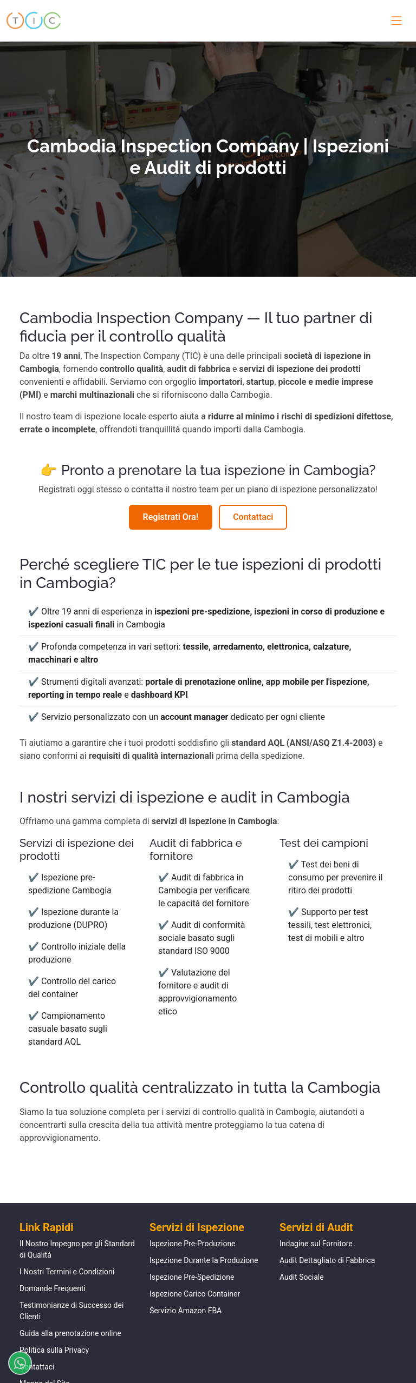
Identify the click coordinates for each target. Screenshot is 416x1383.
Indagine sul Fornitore (316, 1243)
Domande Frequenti (53, 1288)
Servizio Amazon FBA (186, 1310)
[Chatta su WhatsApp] (15, 1363)
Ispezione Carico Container (195, 1294)
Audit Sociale (302, 1277)
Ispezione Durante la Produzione (204, 1260)
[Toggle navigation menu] (394, 20)
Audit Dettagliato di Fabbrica (327, 1260)
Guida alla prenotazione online (70, 1333)
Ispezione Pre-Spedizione (192, 1277)
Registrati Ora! (171, 517)
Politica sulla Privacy (54, 1350)
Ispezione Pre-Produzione (193, 1243)
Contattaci (253, 517)
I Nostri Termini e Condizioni (67, 1271)
